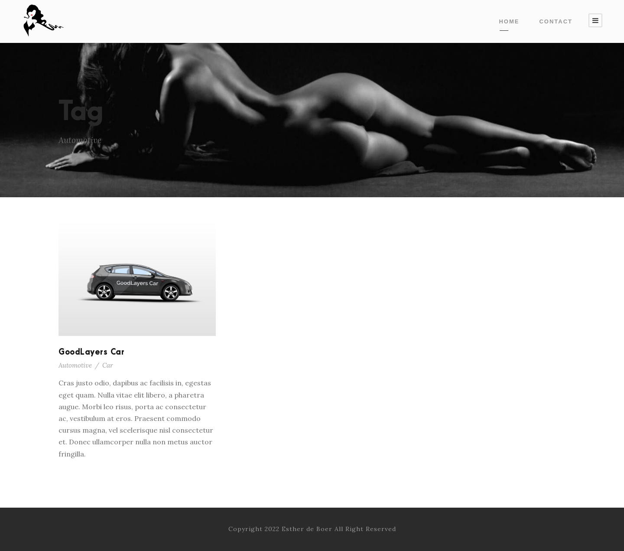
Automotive (75, 365)
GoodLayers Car (91, 352)
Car (107, 365)
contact (555, 21)
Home (509, 21)
